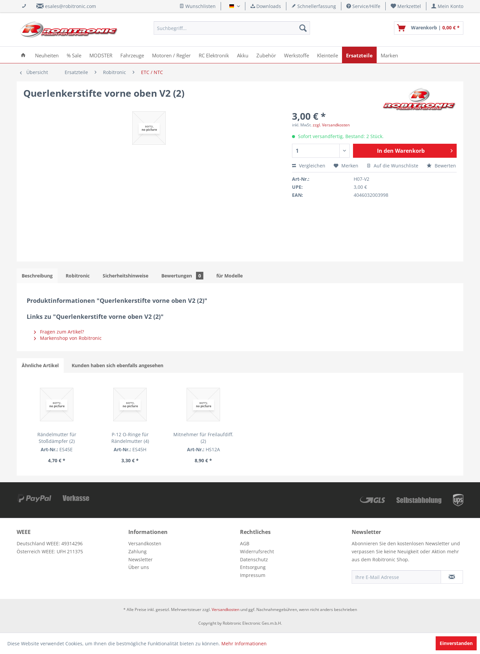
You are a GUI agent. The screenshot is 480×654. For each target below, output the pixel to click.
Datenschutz (254, 559)
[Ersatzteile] (359, 55)
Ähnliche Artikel (40, 365)
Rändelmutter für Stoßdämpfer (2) (64, 434)
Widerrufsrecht (257, 551)
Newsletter (140, 559)
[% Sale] (74, 55)
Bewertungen (182, 275)
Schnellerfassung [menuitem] (313, 6)
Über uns (138, 567)
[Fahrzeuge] (132, 55)
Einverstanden (456, 643)
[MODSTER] (100, 55)
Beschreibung (37, 275)
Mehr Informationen (244, 643)
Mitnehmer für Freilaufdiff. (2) (240, 434)
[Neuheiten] (47, 55)
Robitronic (78, 275)
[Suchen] (303, 28)
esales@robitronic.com (70, 6)
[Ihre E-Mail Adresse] (396, 577)
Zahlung (137, 551)
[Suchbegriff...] (232, 28)
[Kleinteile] (327, 55)
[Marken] (389, 55)
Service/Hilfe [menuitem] (363, 6)
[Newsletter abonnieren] (452, 577)
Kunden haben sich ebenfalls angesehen (117, 365)
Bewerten (441, 165)
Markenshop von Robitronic (68, 338)
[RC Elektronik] (214, 55)
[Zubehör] (266, 55)
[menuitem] (406, 6)
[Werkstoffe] (296, 55)
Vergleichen (308, 165)
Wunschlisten (197, 6)
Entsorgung (253, 567)
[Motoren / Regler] (171, 55)
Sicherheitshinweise (125, 275)
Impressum (252, 575)
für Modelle (229, 275)
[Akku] (242, 55)
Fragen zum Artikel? (59, 332)
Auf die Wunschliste (392, 165)
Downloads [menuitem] (265, 6)
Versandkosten (144, 543)
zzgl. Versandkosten (331, 125)
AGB (244, 543)
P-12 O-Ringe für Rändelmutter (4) (152, 434)
